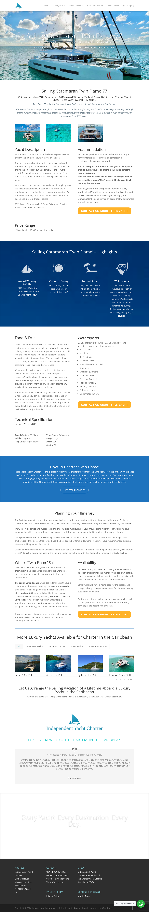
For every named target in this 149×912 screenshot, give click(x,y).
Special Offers (113, 6)
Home (46, 6)
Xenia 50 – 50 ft (24, 675)
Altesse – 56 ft (54, 675)
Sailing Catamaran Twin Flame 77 (74, 35)
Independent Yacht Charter (45, 908)
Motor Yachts (77, 646)
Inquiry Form (84, 896)
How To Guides (93, 6)
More (74, 55)
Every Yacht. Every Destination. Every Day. (74, 820)
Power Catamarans (98, 646)
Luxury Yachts (59, 6)
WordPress (107, 908)
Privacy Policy (52, 896)
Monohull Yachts (57, 646)
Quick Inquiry (128, 6)
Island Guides (75, 6)
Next (130, 679)
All (19, 646)
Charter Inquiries (74, 490)
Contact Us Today (74, 705)
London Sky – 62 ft (120, 675)
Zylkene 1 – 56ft (87, 675)
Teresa (77, 908)
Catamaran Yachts (34, 646)
